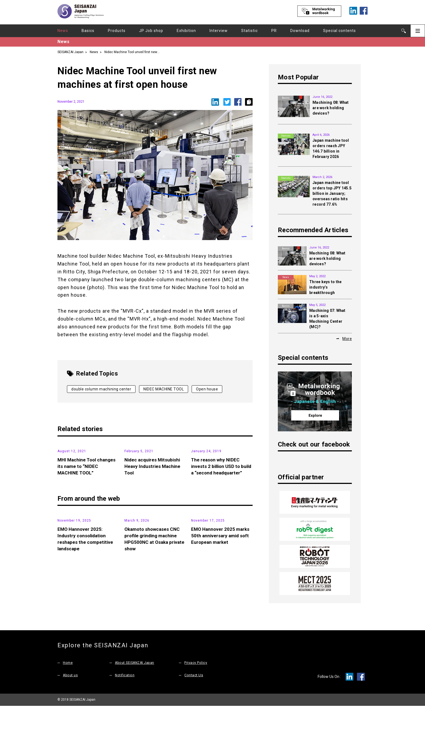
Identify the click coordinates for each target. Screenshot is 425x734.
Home (68, 691)
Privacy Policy (195, 691)
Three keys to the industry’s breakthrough (325, 287)
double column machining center (101, 389)
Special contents (339, 30)
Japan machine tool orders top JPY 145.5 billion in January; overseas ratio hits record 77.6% (332, 193)
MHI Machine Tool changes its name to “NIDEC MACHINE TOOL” (87, 506)
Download (300, 30)
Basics (88, 30)
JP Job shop (151, 30)
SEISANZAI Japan (70, 52)
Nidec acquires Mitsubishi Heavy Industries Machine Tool (153, 506)
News (62, 30)
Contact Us (193, 703)
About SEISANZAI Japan (135, 691)
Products (116, 30)
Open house (207, 389)
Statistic (249, 30)
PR (274, 30)
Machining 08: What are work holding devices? (331, 107)
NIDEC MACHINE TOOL (163, 389)
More (347, 338)
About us (70, 703)
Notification (125, 703)
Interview (219, 30)
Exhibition (186, 30)
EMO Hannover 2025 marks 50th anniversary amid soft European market (221, 623)
